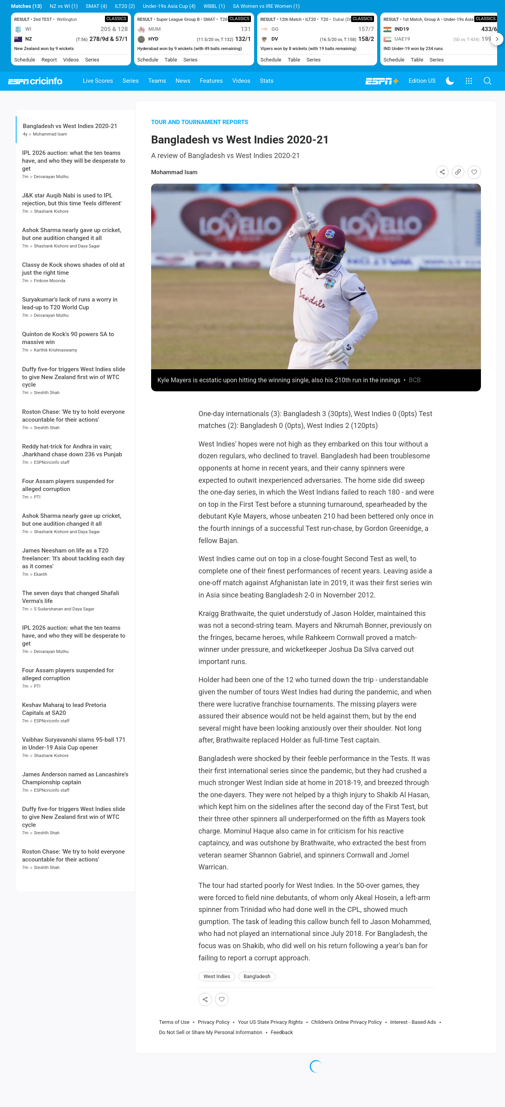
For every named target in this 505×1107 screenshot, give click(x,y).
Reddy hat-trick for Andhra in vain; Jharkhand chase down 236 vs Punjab (72, 514)
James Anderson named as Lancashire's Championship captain (75, 842)
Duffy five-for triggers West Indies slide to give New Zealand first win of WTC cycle (73, 441)
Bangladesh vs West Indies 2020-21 (70, 141)
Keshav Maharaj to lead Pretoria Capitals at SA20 (64, 773)
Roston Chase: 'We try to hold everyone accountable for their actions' (73, 480)
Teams (157, 80)
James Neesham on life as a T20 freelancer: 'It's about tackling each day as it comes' (73, 622)
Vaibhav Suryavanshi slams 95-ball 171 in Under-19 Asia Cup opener (73, 808)
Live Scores (98, 80)
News (183, 80)
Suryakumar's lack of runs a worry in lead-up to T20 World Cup (70, 368)
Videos (241, 80)
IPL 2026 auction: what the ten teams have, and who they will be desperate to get (73, 225)
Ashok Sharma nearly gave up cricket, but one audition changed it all (71, 298)
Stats (267, 80)
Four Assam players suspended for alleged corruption (68, 549)
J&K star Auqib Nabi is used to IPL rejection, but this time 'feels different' (72, 264)
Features (211, 80)
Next (497, 39)
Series (131, 80)
